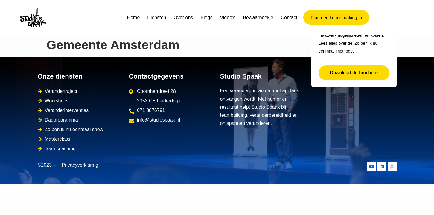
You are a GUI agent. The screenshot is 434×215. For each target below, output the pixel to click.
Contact (289, 17)
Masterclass (57, 139)
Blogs (206, 17)
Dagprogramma (61, 119)
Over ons (183, 17)
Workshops (57, 100)
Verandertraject (61, 91)
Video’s (227, 17)
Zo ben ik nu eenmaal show (74, 129)
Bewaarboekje (258, 17)
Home (133, 17)
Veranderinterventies (67, 110)
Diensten (156, 17)
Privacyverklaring (80, 165)
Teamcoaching (60, 148)
